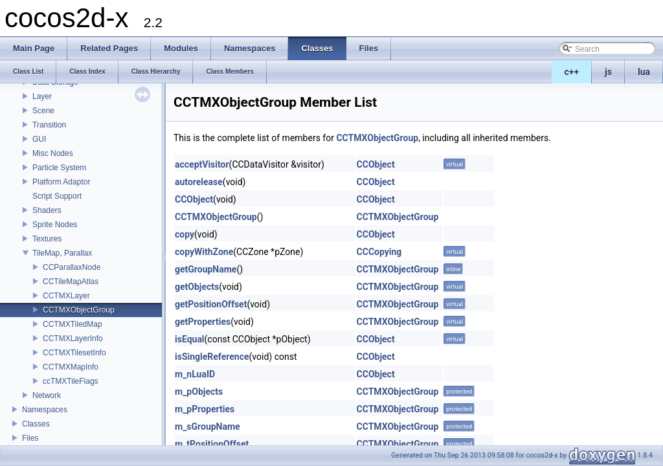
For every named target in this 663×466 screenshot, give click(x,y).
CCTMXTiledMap (72, 324)
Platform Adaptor (61, 181)
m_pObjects (199, 391)
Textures (47, 238)
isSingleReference (212, 356)
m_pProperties (204, 409)
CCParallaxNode (71, 267)
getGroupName (205, 269)
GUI (39, 139)
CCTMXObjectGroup (79, 310)
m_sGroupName (207, 426)
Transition (49, 124)
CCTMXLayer (66, 295)
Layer (42, 96)
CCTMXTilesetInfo (74, 352)
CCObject (376, 164)
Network (46, 395)
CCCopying (379, 252)
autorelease (199, 182)
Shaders (47, 210)
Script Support (57, 196)
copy (184, 234)
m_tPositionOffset (212, 444)
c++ (572, 72)
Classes (36, 423)
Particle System (59, 167)
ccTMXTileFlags (70, 381)
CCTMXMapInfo (70, 367)
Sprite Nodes (54, 224)
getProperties (202, 321)
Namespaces (44, 409)
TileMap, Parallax (62, 253)
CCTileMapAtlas (70, 281)
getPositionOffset (211, 304)
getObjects (197, 287)
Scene (43, 110)
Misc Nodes (52, 153)
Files (30, 438)
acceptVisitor (202, 164)
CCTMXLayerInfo (73, 338)
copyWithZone (204, 252)
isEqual (190, 339)
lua (644, 72)
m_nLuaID (195, 374)
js (608, 72)
